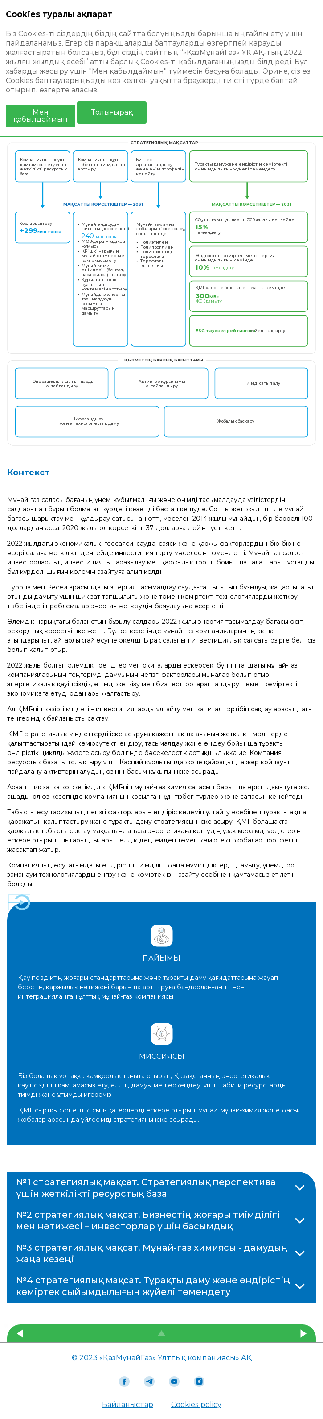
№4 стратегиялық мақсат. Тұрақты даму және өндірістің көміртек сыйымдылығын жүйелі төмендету (153, 1286)
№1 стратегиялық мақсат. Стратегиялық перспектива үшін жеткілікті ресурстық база (146, 1188)
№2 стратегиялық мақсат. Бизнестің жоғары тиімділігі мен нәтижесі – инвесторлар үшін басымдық (148, 1220)
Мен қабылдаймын (40, 116)
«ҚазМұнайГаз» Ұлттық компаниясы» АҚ (175, 1357)
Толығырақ (112, 112)
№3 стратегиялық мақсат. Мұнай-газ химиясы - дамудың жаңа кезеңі (152, 1253)
